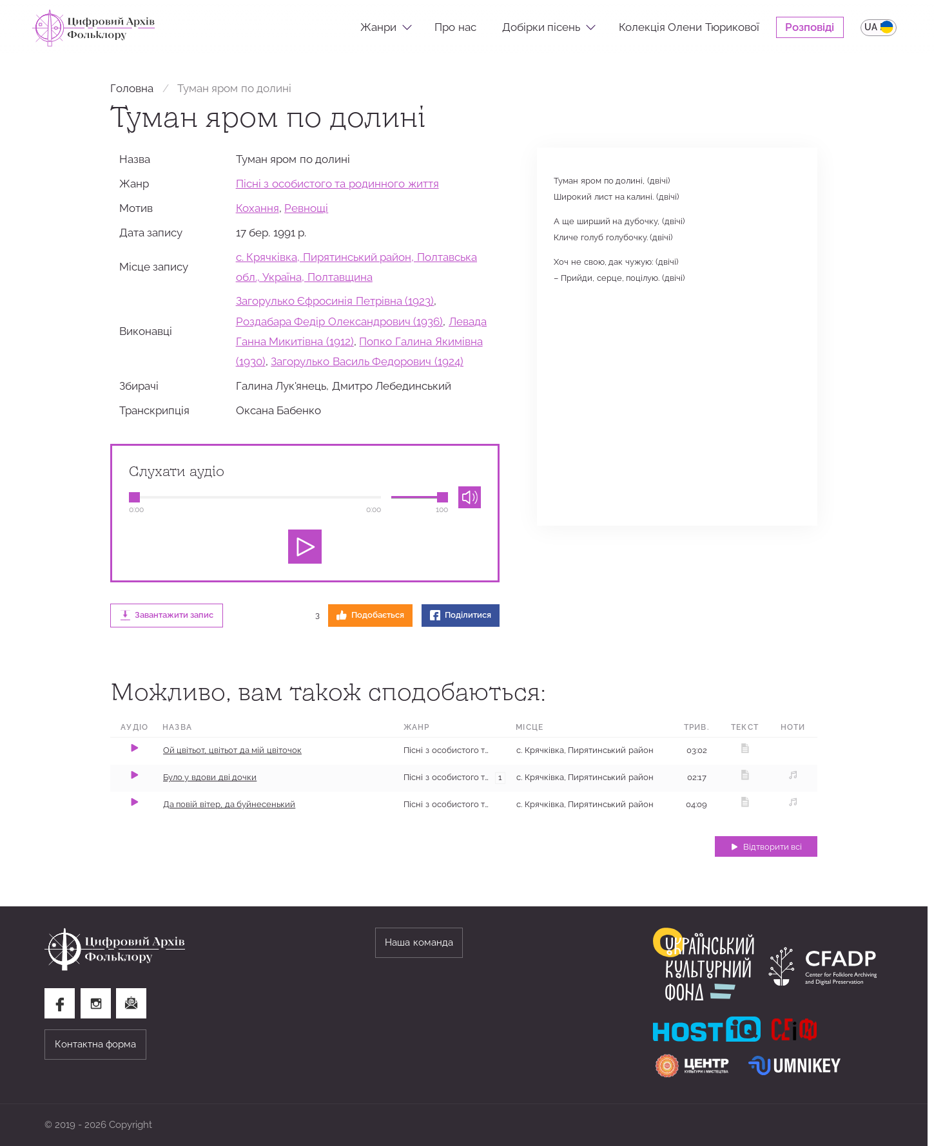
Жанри (378, 27)
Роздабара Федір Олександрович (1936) (339, 321)
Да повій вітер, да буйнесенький (229, 804)
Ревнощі (306, 208)
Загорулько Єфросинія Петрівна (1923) (335, 301)
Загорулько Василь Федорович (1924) (367, 361)
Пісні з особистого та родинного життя (337, 183)
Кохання (257, 208)
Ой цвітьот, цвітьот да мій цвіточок (232, 750)
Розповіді (809, 27)
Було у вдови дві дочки (210, 777)
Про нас (455, 27)
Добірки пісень (541, 27)
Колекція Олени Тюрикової (689, 27)
